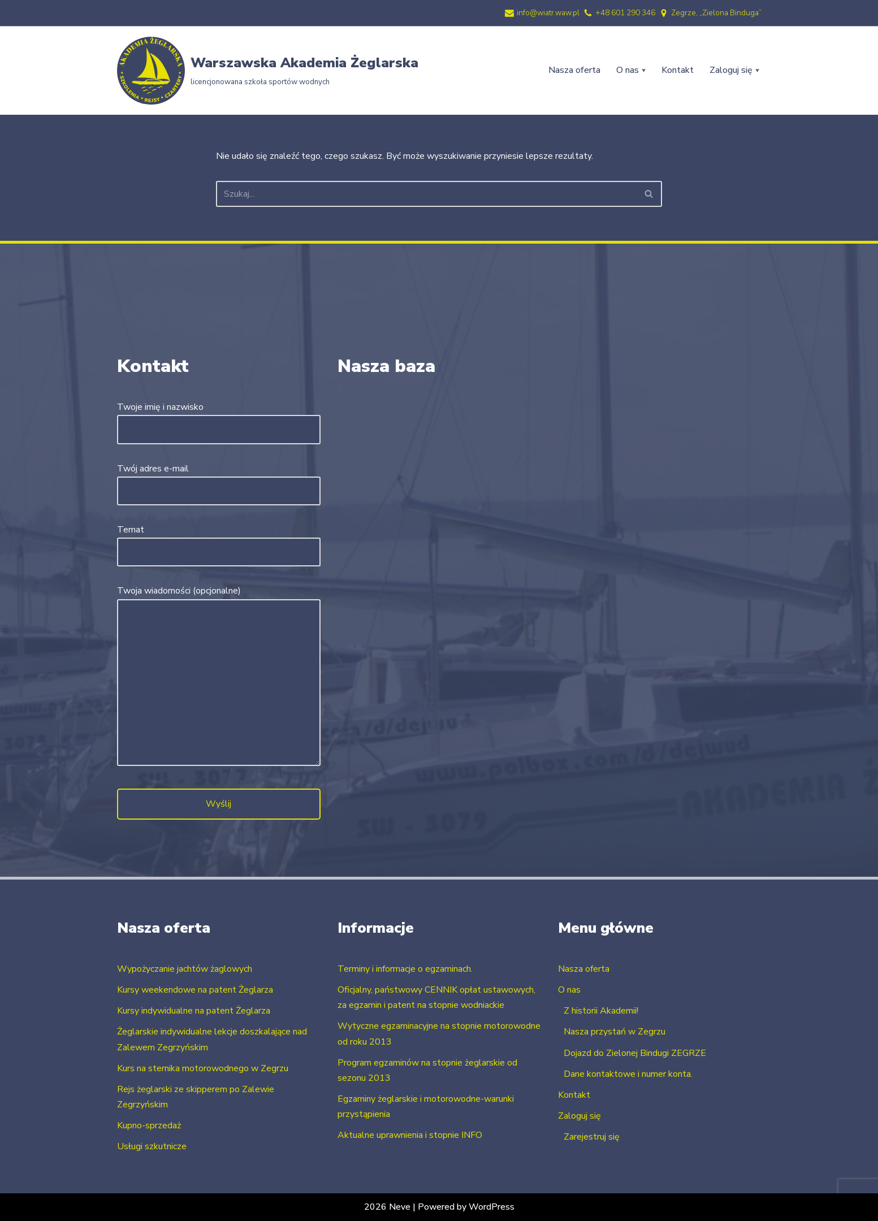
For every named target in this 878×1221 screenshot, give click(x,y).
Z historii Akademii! (601, 1010)
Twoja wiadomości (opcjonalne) (219, 676)
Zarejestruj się (592, 1137)
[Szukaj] (426, 194)
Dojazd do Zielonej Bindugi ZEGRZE (635, 1053)
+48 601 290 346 (625, 12)
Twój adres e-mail (219, 479)
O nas (569, 990)
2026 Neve (387, 1207)
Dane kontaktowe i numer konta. (628, 1074)
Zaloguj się (579, 1116)
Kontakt (677, 70)
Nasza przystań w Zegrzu (614, 1031)
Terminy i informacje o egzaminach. (405, 969)
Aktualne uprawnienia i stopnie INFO (410, 1135)
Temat (219, 540)
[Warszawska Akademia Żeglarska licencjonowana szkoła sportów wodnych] (267, 71)
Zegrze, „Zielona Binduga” (716, 12)
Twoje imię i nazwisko (219, 418)
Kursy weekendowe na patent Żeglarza (195, 990)
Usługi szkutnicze (152, 1147)
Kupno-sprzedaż (149, 1125)
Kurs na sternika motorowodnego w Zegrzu (202, 1068)
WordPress (491, 1207)
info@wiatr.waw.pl (548, 12)
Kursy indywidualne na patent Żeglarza (193, 1010)
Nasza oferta (574, 70)
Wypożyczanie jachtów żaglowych (184, 969)
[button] (644, 70)
